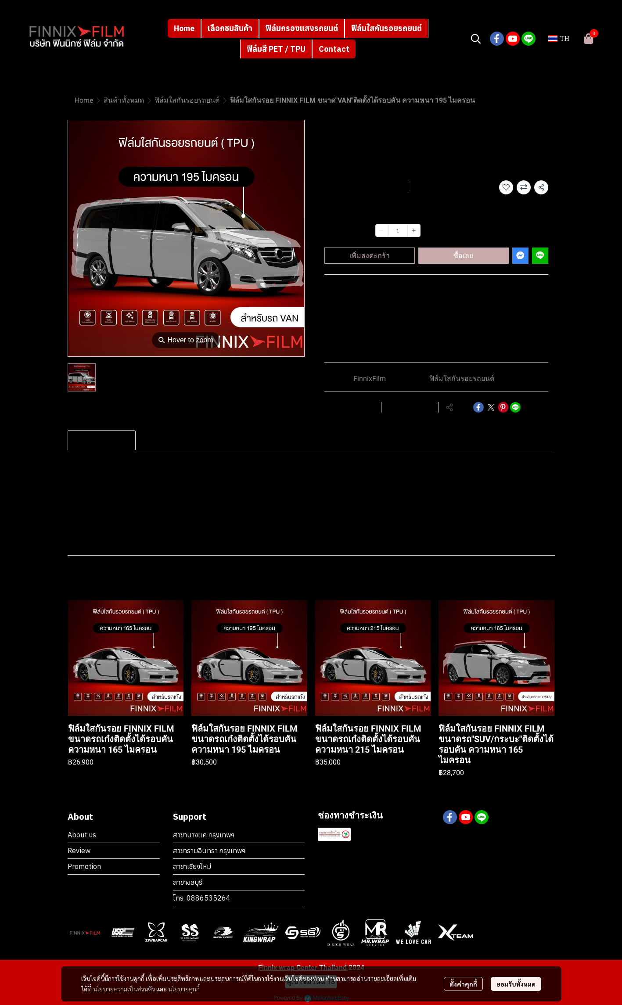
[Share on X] (490, 407)
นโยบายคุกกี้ (184, 989)
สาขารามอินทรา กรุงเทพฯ (209, 850)
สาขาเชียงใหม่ (192, 866)
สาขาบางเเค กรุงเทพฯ (203, 834)
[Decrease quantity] (382, 230)
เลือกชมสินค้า (230, 28)
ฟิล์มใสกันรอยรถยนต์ (386, 28)
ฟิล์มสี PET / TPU (276, 49)
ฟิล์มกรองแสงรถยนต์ (302, 28)
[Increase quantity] (414, 230)
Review (79, 850)
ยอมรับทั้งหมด (516, 984)
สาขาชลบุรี (187, 882)
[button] (475, 38)
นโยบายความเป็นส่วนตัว (124, 989)
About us (82, 834)
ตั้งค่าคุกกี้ (463, 984)
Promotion (84, 866)
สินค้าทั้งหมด (124, 100)
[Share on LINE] (515, 407)
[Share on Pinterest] (503, 407)
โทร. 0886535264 (201, 898)
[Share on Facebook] (478, 407)
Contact (334, 49)
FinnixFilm (369, 378)
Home (184, 28)
